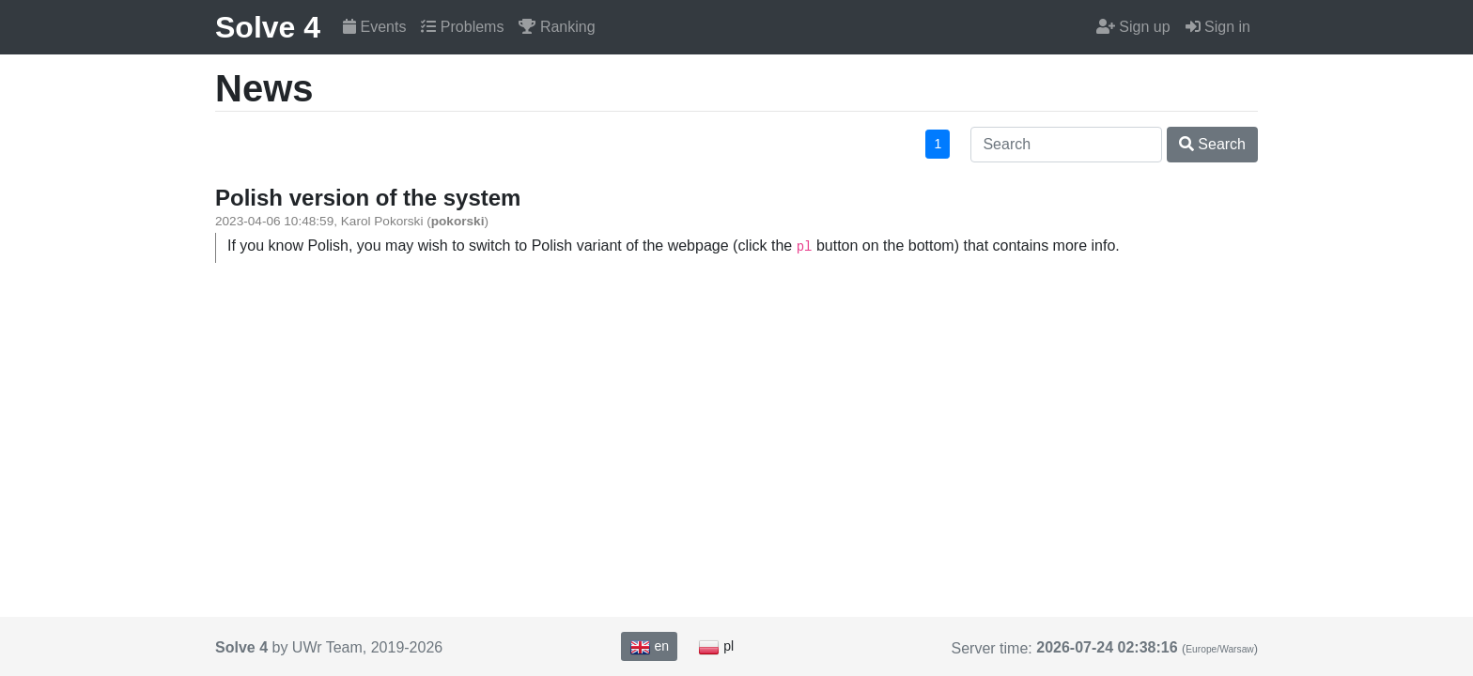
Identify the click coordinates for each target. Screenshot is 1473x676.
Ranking (557, 27)
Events (374, 27)
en (649, 646)
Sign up (1133, 27)
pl (716, 646)
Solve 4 (267, 27)
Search (1212, 144)
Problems (462, 27)
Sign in (1218, 27)
